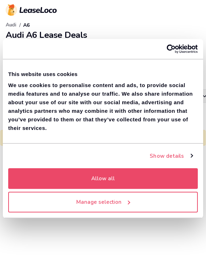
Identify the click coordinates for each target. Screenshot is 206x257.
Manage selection (103, 202)
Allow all (103, 178)
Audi (11, 24)
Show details (167, 156)
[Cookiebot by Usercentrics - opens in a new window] (166, 49)
